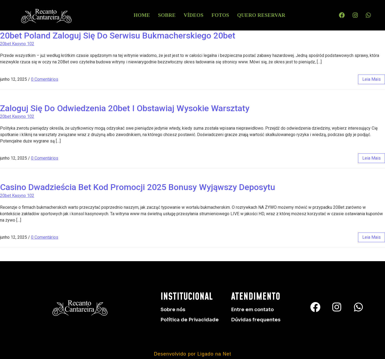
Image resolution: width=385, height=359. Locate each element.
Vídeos (193, 15)
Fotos (220, 15)
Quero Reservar (261, 15)
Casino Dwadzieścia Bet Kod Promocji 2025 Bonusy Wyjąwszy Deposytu (137, 187)
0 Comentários (44, 79)
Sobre (167, 15)
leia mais (371, 79)
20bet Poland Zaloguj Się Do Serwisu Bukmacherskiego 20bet (117, 35)
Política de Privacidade (189, 320)
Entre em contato (252, 309)
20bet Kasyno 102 (17, 43)
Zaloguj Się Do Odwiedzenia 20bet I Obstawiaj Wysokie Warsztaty (124, 108)
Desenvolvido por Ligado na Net (192, 354)
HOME (142, 15)
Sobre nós (172, 309)
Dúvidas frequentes (255, 320)
